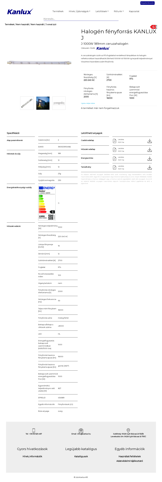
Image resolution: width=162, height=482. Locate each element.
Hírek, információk (32, 456)
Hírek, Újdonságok (79, 11)
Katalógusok (81, 456)
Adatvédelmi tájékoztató (129, 461)
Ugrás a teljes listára (88, 103)
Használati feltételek (130, 456)
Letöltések (101, 11)
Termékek (57, 11)
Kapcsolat (134, 11)
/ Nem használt (21, 24)
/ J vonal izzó (50, 24)
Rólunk (118, 11)
